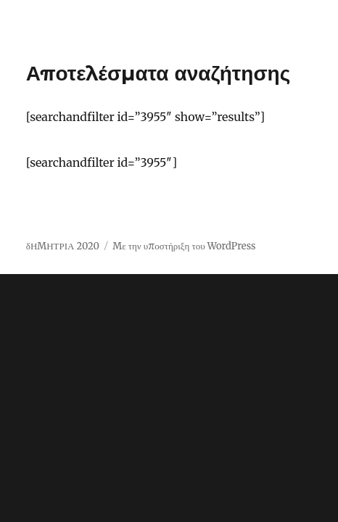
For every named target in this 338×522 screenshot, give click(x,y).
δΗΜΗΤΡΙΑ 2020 (62, 246)
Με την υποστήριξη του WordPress (183, 246)
